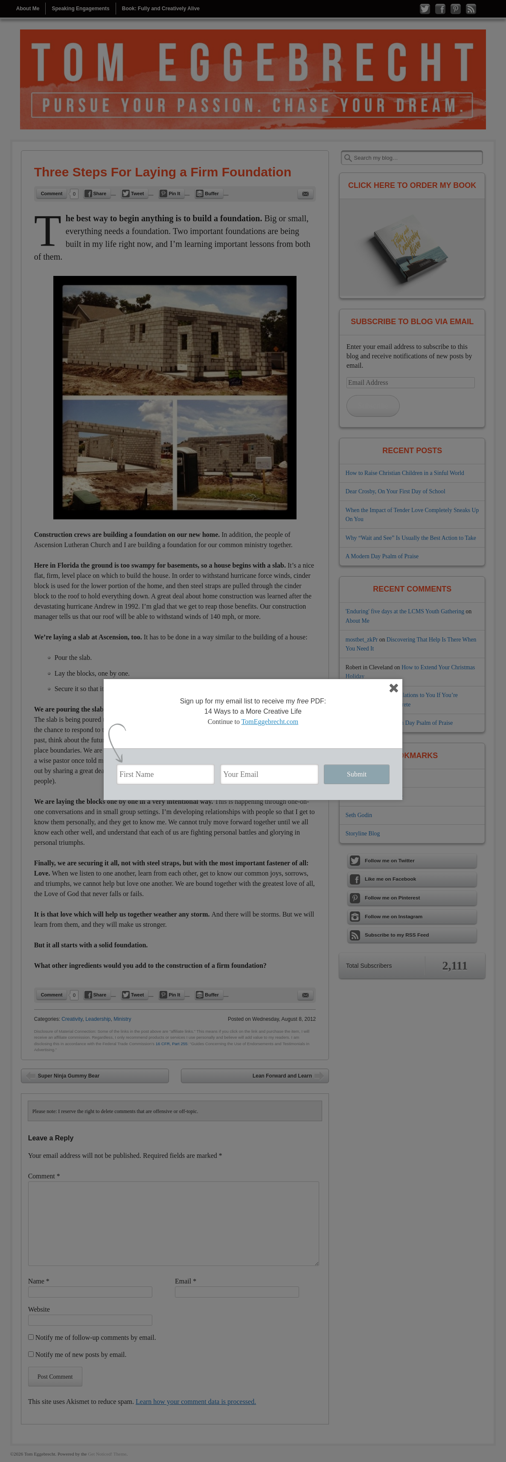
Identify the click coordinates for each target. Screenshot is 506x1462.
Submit (356, 774)
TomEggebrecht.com (270, 721)
